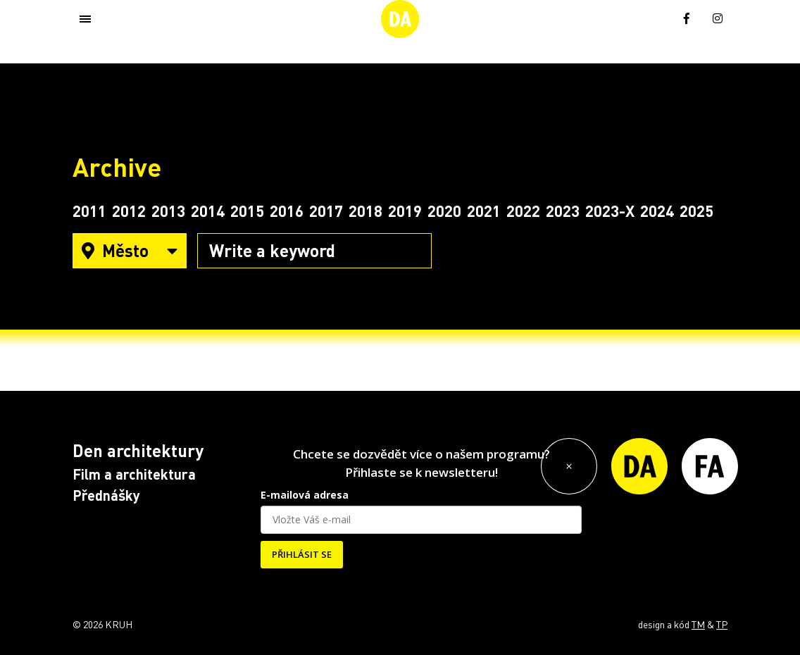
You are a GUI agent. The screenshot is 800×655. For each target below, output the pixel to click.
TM (698, 624)
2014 (208, 210)
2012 (129, 210)
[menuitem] (655, 17)
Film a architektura (134, 474)
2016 (287, 210)
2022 (523, 210)
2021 (484, 210)
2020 (444, 210)
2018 (365, 210)
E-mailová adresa (305, 494)
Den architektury (138, 450)
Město (129, 250)
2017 (326, 210)
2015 (247, 210)
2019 (405, 210)
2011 (89, 210)
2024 (657, 210)
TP (721, 624)
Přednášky (106, 495)
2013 (168, 210)
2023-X (610, 210)
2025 (696, 210)
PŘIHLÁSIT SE (302, 554)
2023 (563, 210)
